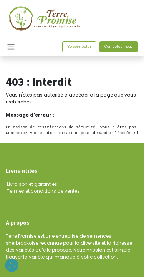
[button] (11, 265)
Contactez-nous (118, 46)
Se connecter (79, 46)
